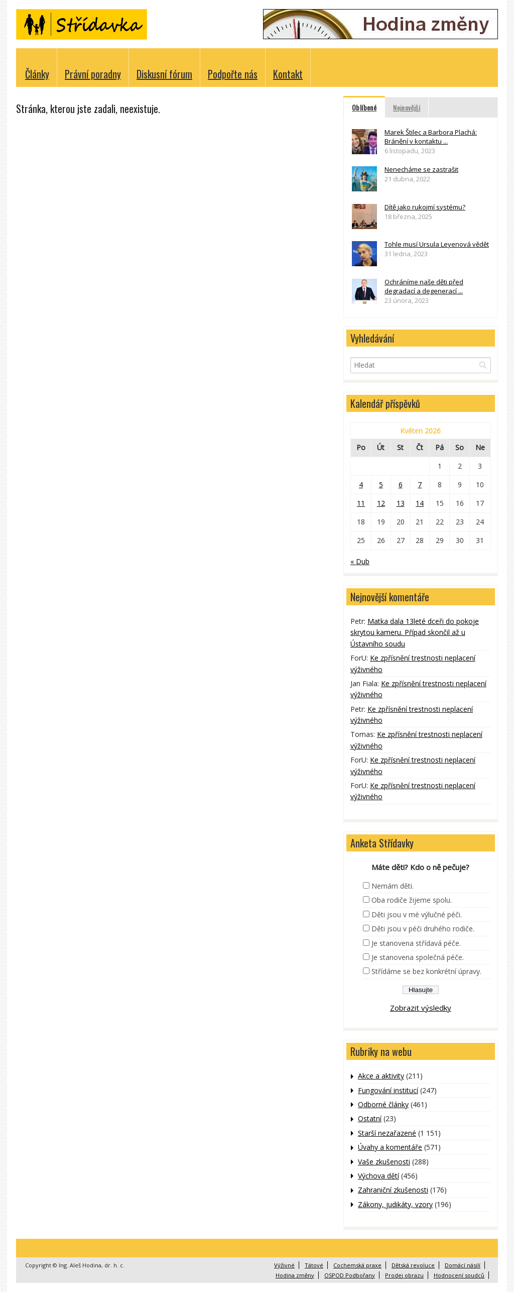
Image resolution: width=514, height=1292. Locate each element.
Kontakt (288, 73)
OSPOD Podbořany (349, 1275)
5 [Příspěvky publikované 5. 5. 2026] (381, 484)
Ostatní (369, 1118)
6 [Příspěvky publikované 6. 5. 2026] (401, 484)
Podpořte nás (233, 73)
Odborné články (383, 1104)
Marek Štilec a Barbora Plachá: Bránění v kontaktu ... (430, 137)
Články (37, 73)
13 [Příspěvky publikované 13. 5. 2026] (401, 503)
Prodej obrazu (404, 1275)
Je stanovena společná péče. (417, 957)
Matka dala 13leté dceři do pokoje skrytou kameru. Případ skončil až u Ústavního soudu (414, 632)
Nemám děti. (392, 886)
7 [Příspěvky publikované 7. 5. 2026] (420, 484)
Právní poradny (93, 73)
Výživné (284, 1265)
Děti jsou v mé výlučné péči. (416, 914)
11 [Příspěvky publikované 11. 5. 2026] (361, 503)
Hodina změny (295, 1275)
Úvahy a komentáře (390, 1147)
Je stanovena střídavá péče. (416, 943)
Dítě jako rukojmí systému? (424, 206)
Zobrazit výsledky (420, 1008)
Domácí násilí (462, 1265)
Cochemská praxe (357, 1265)
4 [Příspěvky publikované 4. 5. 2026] (361, 484)
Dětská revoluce (413, 1265)
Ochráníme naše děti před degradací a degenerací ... (423, 286)
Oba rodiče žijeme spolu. (411, 900)
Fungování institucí (388, 1090)
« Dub (359, 561)
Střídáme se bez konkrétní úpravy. (426, 971)
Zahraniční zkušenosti (393, 1190)
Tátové (314, 1265)
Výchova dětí (378, 1175)
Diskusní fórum (164, 73)
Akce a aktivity (381, 1076)
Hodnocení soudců (459, 1275)
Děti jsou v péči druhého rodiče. (422, 928)
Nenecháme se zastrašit (421, 169)
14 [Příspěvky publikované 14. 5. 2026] (420, 503)
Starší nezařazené (387, 1133)
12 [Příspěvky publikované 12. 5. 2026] (381, 503)
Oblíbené (364, 107)
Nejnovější (406, 107)
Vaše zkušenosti (384, 1161)
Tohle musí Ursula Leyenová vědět (436, 244)
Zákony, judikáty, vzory (395, 1204)
